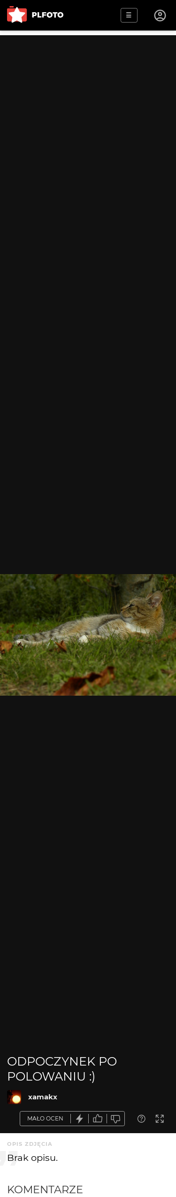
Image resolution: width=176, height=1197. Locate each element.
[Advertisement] (88, 123)
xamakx (42, 1096)
